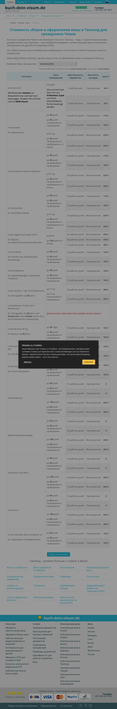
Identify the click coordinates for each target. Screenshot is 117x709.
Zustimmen (88, 362)
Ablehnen (28, 362)
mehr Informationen (50, 357)
